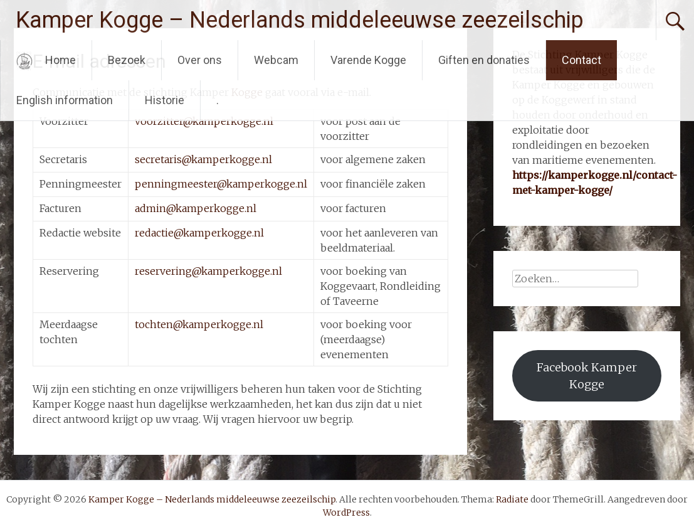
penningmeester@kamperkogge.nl (221, 184)
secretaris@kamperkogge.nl (203, 159)
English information (64, 100)
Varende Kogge (368, 59)
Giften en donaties (484, 59)
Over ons (199, 59)
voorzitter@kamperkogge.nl (204, 121)
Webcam (276, 59)
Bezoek (126, 59)
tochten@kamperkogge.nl (199, 324)
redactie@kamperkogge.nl (199, 232)
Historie (164, 100)
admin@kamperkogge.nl (195, 208)
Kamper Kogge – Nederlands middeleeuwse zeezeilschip (300, 20)
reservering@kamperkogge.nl (208, 271)
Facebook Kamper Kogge (587, 375)
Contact (581, 59)
